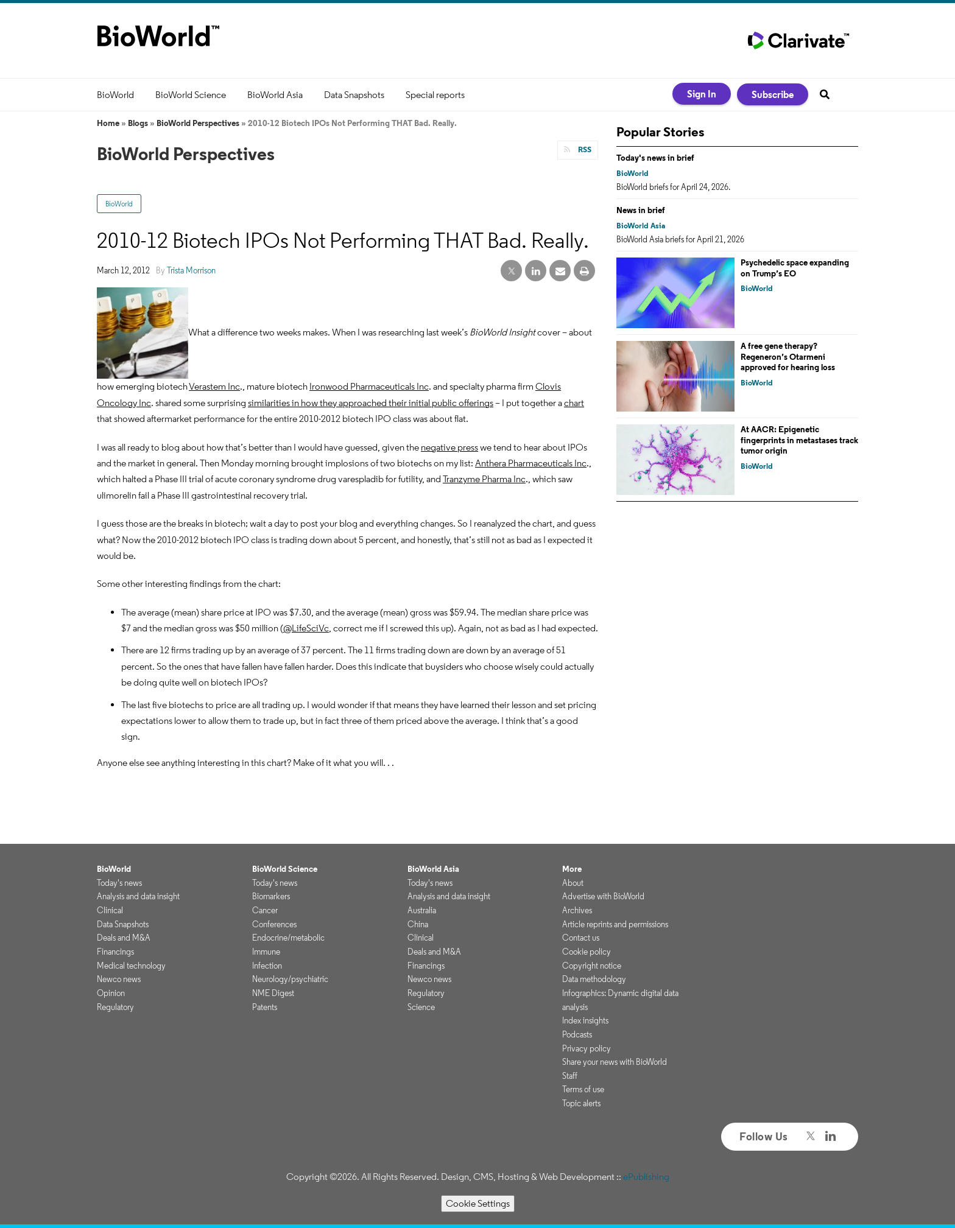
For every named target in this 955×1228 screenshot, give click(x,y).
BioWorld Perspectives (198, 123)
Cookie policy (586, 951)
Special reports (435, 94)
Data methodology (594, 979)
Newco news (119, 979)
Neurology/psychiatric (290, 979)
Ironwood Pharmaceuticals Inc (369, 386)
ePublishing (646, 1176)
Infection (267, 965)
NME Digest (273, 993)
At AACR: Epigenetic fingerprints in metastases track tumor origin (799, 440)
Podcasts (577, 1034)
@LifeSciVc (306, 628)
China (417, 924)
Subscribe (773, 94)
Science (421, 1007)
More (572, 868)
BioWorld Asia (275, 94)
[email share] (560, 271)
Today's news (119, 882)
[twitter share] (511, 271)
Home (108, 123)
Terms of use (583, 1089)
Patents (264, 1007)
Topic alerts (581, 1103)
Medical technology (131, 965)
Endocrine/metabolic (288, 937)
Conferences (274, 924)
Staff (569, 1075)
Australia (421, 910)
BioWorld (115, 94)
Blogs (138, 123)
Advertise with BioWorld (603, 896)
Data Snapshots (354, 94)
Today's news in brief (655, 157)
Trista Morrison (191, 270)
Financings (115, 951)
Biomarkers (271, 896)
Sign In (701, 94)
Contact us (580, 937)
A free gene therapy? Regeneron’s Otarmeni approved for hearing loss (788, 356)
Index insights (585, 1020)
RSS (583, 149)
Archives (577, 910)
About (572, 882)
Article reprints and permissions (615, 924)
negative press (449, 447)
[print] (584, 271)
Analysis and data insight (138, 896)
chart (574, 403)
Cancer (265, 910)
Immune (266, 951)
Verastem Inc (214, 386)
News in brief (640, 210)
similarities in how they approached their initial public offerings (370, 403)
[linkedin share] (535, 271)
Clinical (110, 910)
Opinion (111, 993)
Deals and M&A (123, 937)
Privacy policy (586, 1048)
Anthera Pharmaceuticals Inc (531, 463)
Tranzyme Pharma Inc (484, 479)
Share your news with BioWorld (614, 1061)
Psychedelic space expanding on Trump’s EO (795, 268)
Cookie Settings (478, 1203)
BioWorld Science (190, 94)
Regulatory (115, 1007)
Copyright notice (591, 965)
